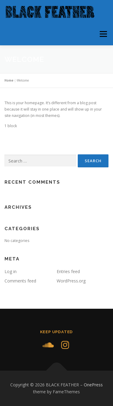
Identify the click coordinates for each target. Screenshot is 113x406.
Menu (103, 34)
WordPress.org (71, 281)
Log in (11, 271)
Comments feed (20, 281)
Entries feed (68, 271)
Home (9, 80)
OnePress (93, 385)
